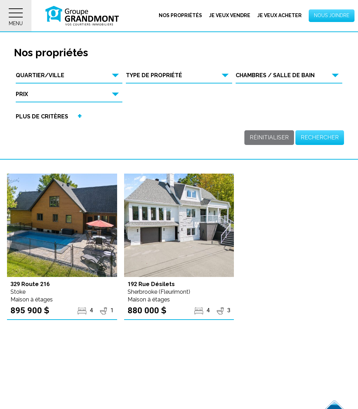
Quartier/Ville (40, 75)
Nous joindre (331, 15)
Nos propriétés (180, 15)
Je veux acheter (279, 15)
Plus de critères (42, 116)
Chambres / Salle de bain (275, 75)
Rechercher (320, 137)
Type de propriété (154, 75)
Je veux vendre (229, 15)
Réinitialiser (269, 137)
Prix (22, 94)
